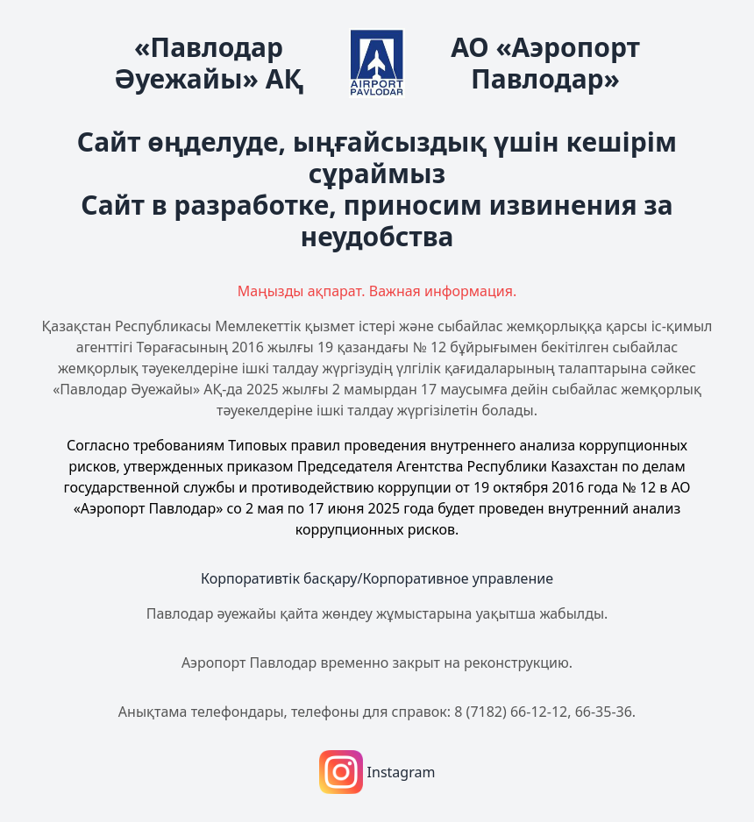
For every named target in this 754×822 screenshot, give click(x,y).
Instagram (377, 772)
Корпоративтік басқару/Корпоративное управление (377, 578)
